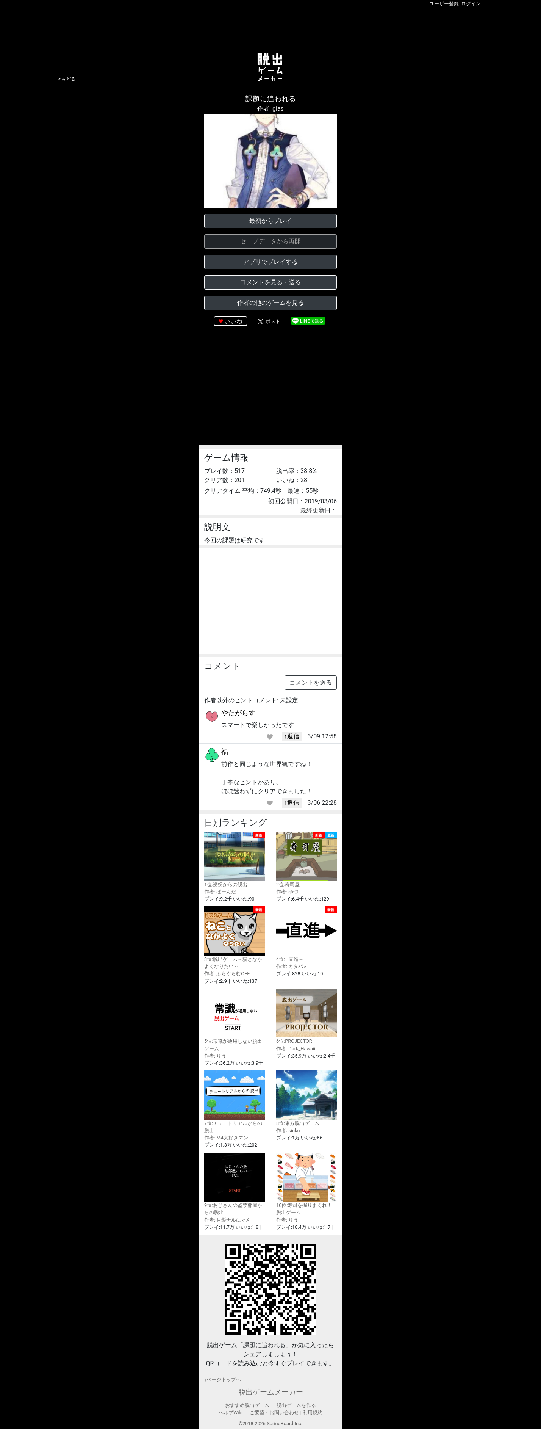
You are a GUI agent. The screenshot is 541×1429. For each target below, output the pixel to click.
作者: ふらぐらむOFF (227, 973)
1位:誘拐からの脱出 (234, 859)
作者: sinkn (288, 1130)
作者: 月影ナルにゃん (227, 1220)
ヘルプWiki (230, 1412)
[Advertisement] (270, 28)
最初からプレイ (270, 220)
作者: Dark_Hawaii (295, 1048)
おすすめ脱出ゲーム (247, 1405)
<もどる (67, 79)
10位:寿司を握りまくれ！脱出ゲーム (306, 1184)
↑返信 (291, 736)
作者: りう (215, 1056)
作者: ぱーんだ (220, 892)
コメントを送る (310, 682)
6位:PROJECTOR (306, 1016)
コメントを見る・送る (270, 282)
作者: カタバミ (292, 966)
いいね (233, 321)
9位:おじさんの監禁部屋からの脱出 (234, 1184)
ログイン (471, 3)
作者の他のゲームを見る (270, 302)
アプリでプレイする (270, 261)
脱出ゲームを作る (296, 1405)
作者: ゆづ (287, 892)
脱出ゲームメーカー (270, 1392)
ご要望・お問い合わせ (274, 1412)
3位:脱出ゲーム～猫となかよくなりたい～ (234, 937)
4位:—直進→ (306, 934)
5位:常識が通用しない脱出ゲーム (234, 1020)
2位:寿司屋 (306, 859)
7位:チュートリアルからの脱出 (234, 1101)
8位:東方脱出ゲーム (306, 1098)
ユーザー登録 (444, 3)
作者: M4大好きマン (226, 1138)
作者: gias (270, 108)
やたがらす (238, 713)
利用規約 (312, 1412)
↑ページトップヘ (222, 1379)
